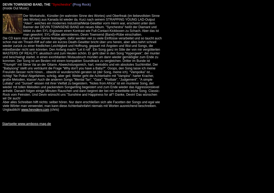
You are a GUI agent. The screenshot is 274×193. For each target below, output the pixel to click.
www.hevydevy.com (35, 110)
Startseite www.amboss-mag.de (26, 124)
